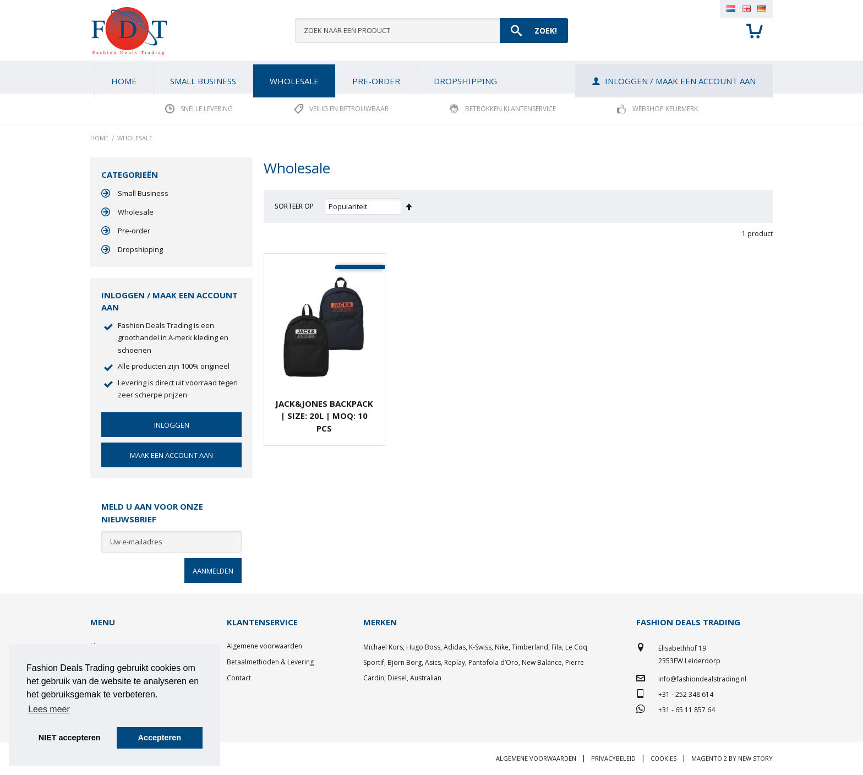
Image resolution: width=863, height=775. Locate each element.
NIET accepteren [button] (70, 737)
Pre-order (134, 231)
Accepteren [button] (159, 737)
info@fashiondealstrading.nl (702, 679)
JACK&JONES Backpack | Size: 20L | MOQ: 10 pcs (324, 416)
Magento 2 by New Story (732, 758)
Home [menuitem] (123, 80)
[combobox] (431, 30)
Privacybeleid (613, 758)
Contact (239, 678)
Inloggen (171, 425)
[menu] (431, 77)
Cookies (663, 758)
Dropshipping (140, 249)
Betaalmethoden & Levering (270, 662)
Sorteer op (294, 206)
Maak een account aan (171, 455)
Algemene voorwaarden (264, 646)
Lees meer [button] (49, 709)
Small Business (143, 193)
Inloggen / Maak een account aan (680, 80)
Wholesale (136, 212)
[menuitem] (203, 80)
